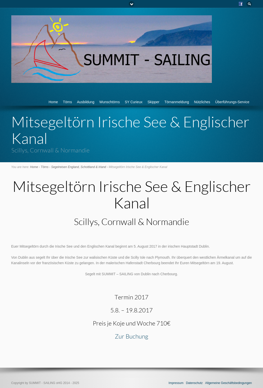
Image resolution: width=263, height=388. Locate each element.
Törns (67, 102)
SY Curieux (134, 102)
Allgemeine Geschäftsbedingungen (228, 383)
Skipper (153, 102)
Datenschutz (194, 383)
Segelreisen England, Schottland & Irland (78, 167)
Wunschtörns (109, 102)
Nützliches (202, 102)
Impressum (175, 383)
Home (53, 102)
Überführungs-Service (232, 102)
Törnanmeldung (176, 102)
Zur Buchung (131, 336)
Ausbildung (85, 102)
